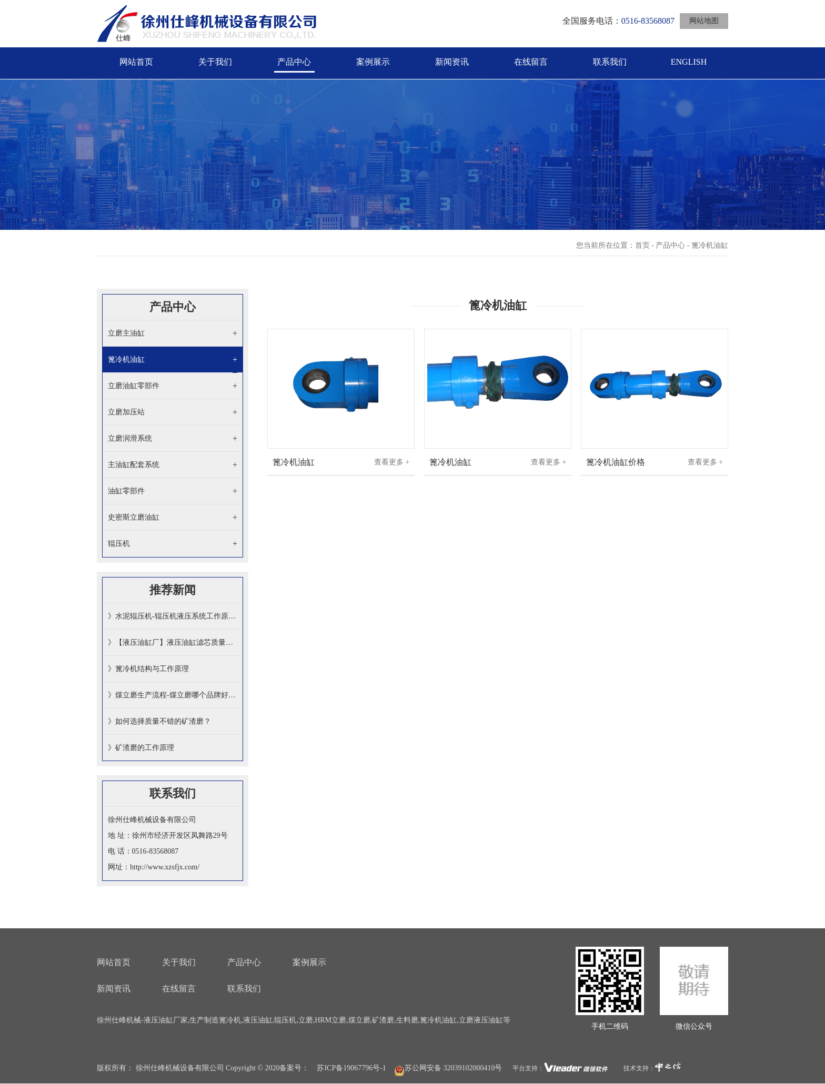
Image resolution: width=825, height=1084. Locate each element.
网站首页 (136, 61)
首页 (642, 245)
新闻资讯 (452, 61)
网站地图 (704, 21)
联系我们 (610, 61)
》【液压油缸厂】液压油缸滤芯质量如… (172, 642)
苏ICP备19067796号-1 (351, 1068)
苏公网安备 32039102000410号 (448, 1068)
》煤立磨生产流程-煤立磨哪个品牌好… (172, 695)
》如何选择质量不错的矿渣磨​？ (159, 721)
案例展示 (373, 61)
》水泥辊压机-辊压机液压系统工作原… (172, 616)
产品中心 (294, 61)
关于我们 (215, 61)
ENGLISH (689, 61)
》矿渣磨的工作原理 (141, 748)
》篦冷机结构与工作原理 (148, 669)
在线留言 (531, 61)
